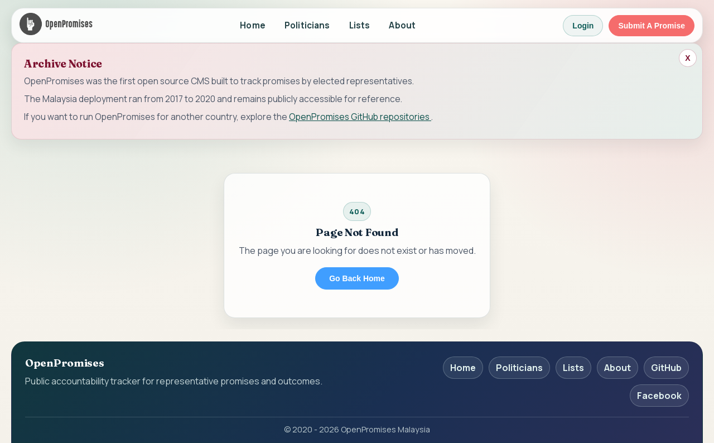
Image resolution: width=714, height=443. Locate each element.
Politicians (307, 25)
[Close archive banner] (688, 58)
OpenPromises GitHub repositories (360, 116)
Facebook (659, 395)
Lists (359, 25)
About (402, 25)
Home (253, 25)
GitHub (666, 368)
